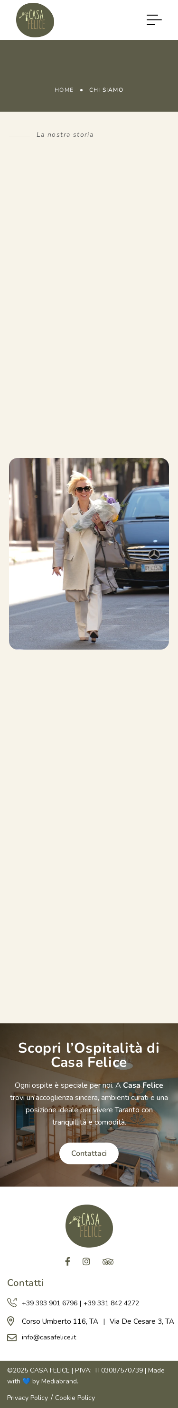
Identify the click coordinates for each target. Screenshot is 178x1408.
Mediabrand (59, 1381)
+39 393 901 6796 (49, 1303)
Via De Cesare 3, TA (142, 1321)
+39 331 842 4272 (111, 1303)
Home (64, 90)
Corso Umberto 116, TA (60, 1321)
